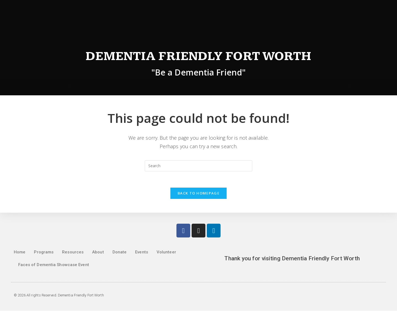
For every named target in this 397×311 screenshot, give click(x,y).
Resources (73, 252)
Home (19, 252)
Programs (43, 252)
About (98, 252)
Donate (119, 252)
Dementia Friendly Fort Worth (199, 56)
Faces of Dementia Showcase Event (53, 265)
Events (141, 252)
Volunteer (166, 252)
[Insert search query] (198, 165)
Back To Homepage (198, 193)
